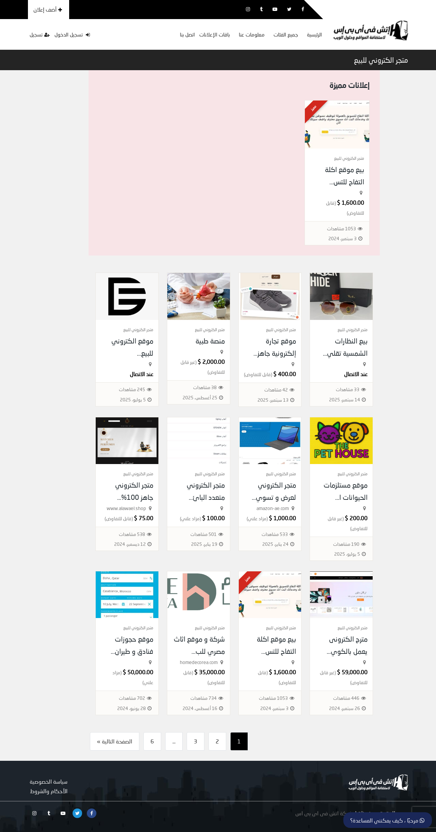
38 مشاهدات (205, 387)
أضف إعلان (47, 9)
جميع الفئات (286, 34)
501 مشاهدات (203, 534)
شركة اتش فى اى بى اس (324, 813)
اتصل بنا (187, 34)
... (173, 741)
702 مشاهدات (132, 698)
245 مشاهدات (132, 389)
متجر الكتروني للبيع (381, 60)
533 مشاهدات (275, 534)
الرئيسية (314, 34)
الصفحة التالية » (114, 741)
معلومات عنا (252, 34)
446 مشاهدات (346, 698)
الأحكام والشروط (48, 791)
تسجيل (40, 34)
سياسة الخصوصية (48, 781)
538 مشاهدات (132, 534)
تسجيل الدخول (72, 34)
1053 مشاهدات (341, 228)
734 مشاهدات (203, 698)
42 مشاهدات (276, 389)
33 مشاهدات (347, 389)
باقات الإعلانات (214, 34)
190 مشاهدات (346, 544)
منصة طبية (210, 341)
